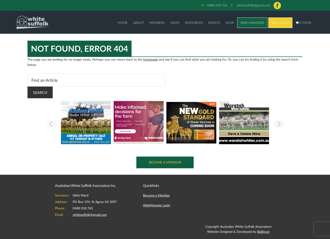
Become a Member (156, 195)
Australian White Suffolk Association (32, 22)
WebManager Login (156, 205)
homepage (150, 59)
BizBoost (263, 231)
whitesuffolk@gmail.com (253, 5)
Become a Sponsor (165, 162)
